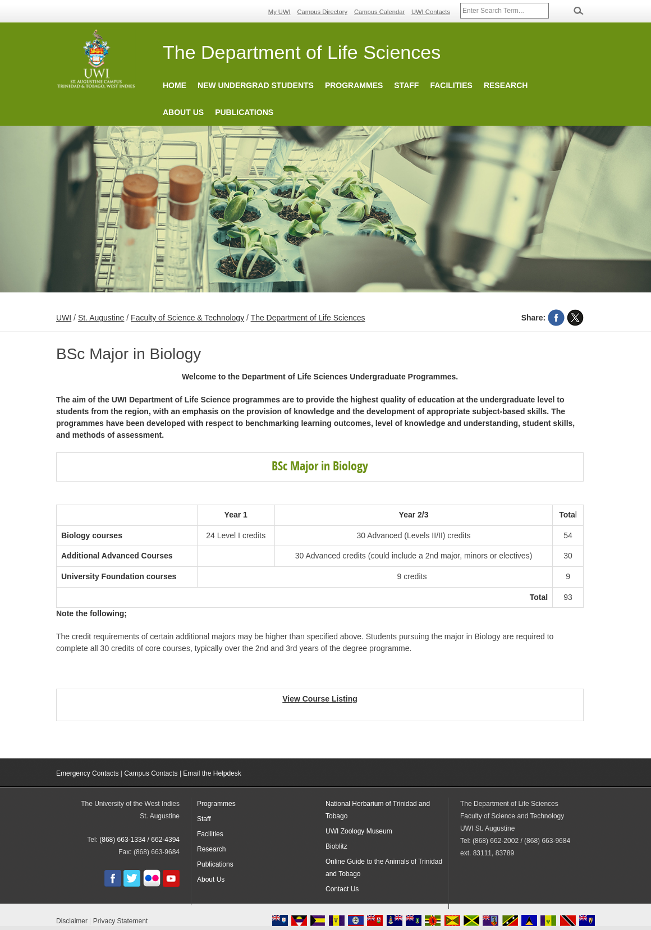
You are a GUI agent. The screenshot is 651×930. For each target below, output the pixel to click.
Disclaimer (72, 921)
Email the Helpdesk (212, 773)
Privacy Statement (120, 921)
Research (506, 85)
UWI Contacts (430, 11)
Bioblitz (336, 846)
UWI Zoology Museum (359, 831)
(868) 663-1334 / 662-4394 (139, 840)
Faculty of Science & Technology (187, 317)
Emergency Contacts (87, 773)
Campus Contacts (150, 773)
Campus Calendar (379, 11)
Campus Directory (322, 11)
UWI (63, 317)
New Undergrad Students (256, 85)
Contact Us (342, 889)
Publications (244, 112)
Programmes (354, 85)
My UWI (279, 11)
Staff (406, 85)
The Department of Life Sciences (308, 317)
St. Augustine (101, 317)
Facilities (451, 85)
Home (174, 85)
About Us (183, 112)
